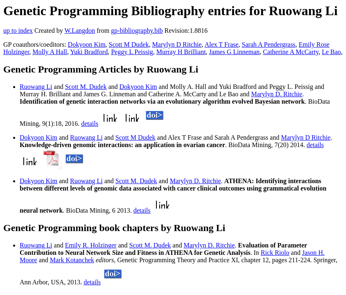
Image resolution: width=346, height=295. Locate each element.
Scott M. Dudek (86, 86)
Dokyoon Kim (87, 44)
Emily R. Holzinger (91, 245)
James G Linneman (234, 51)
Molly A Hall (49, 51)
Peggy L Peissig (132, 51)
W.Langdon (79, 30)
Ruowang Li (36, 86)
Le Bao (331, 51)
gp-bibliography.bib (137, 30)
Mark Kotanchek (72, 259)
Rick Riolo (275, 252)
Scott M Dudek (129, 44)
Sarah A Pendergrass (268, 44)
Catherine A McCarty (291, 51)
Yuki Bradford (89, 51)
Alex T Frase (221, 44)
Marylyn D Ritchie (176, 44)
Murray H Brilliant (181, 51)
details (89, 123)
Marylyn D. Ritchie (276, 94)
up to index (18, 30)
